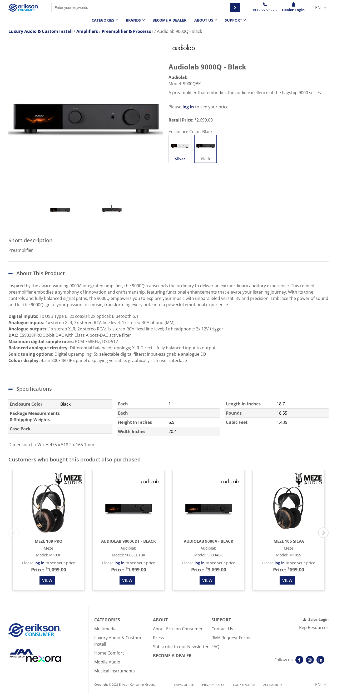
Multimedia (105, 629)
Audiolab (177, 77)
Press (158, 638)
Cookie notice (244, 685)
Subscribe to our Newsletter (181, 647)
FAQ (215, 647)
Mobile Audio (107, 662)
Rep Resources (314, 627)
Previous (13, 532)
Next (323, 532)
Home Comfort (109, 653)
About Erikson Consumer (178, 629)
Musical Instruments (114, 671)
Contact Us (222, 629)
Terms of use (184, 685)
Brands (133, 20)
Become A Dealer (172, 655)
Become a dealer (169, 20)
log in (188, 107)
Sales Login (318, 619)
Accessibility (273, 685)
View (47, 580)
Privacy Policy (213, 685)
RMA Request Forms (231, 638)
